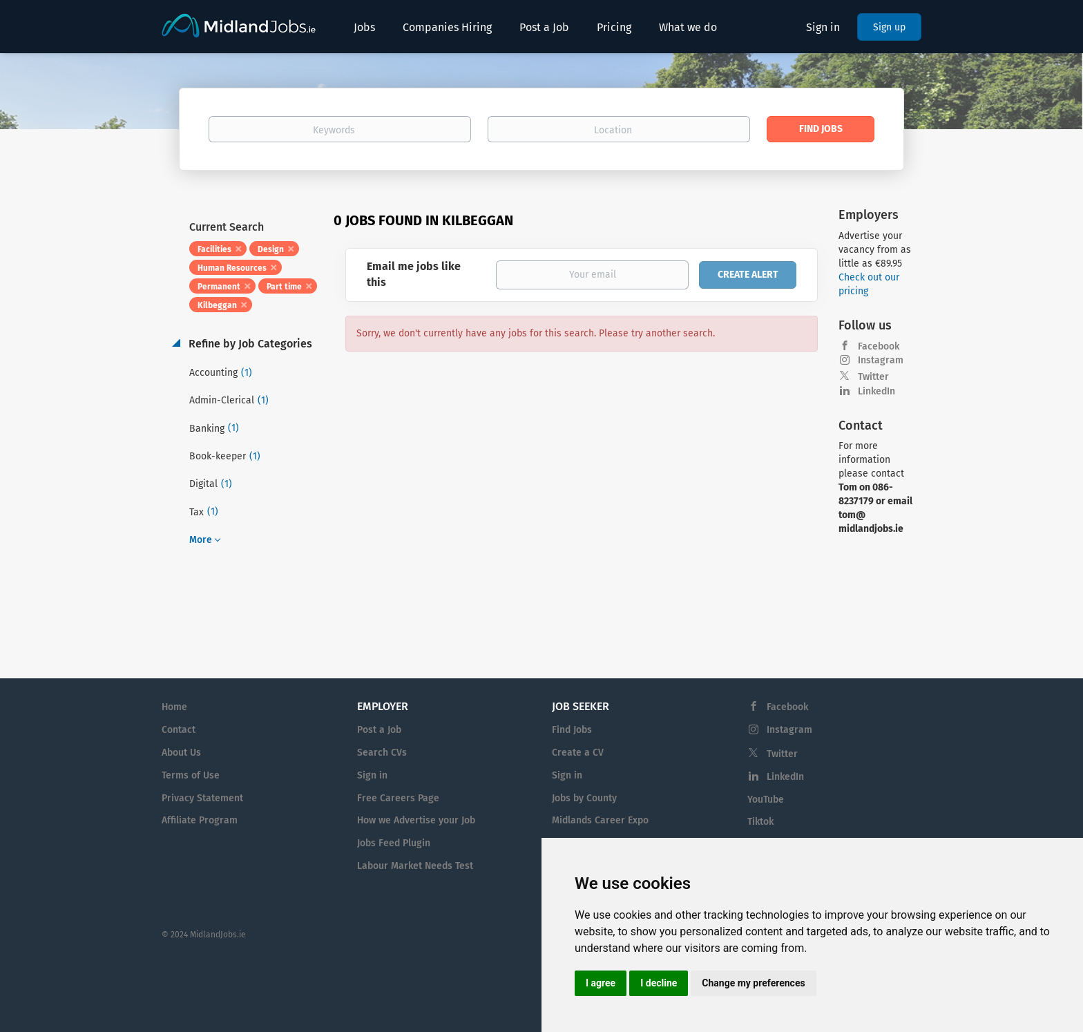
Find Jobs (821, 129)
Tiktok (760, 822)
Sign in (823, 27)
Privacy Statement (202, 798)
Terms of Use (191, 775)
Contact (178, 730)
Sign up (889, 27)
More (200, 540)
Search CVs (382, 752)
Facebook (878, 346)
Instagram (880, 360)
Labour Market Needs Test (415, 866)
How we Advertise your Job (416, 820)
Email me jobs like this (414, 274)
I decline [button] (658, 982)
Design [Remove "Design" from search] (271, 249)
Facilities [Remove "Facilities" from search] (214, 249)
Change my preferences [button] (753, 982)
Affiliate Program (200, 820)
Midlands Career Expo (600, 820)
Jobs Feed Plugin (393, 843)
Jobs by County (584, 798)
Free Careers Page (398, 798)
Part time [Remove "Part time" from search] (284, 287)
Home (174, 707)
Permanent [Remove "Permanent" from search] (219, 287)
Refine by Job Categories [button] (249, 343)
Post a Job (379, 730)
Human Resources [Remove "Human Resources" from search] (232, 268)
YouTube (765, 799)
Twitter (873, 377)
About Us (181, 752)
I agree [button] (600, 982)
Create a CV (578, 752)
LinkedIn (876, 391)
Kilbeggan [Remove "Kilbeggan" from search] (217, 305)
